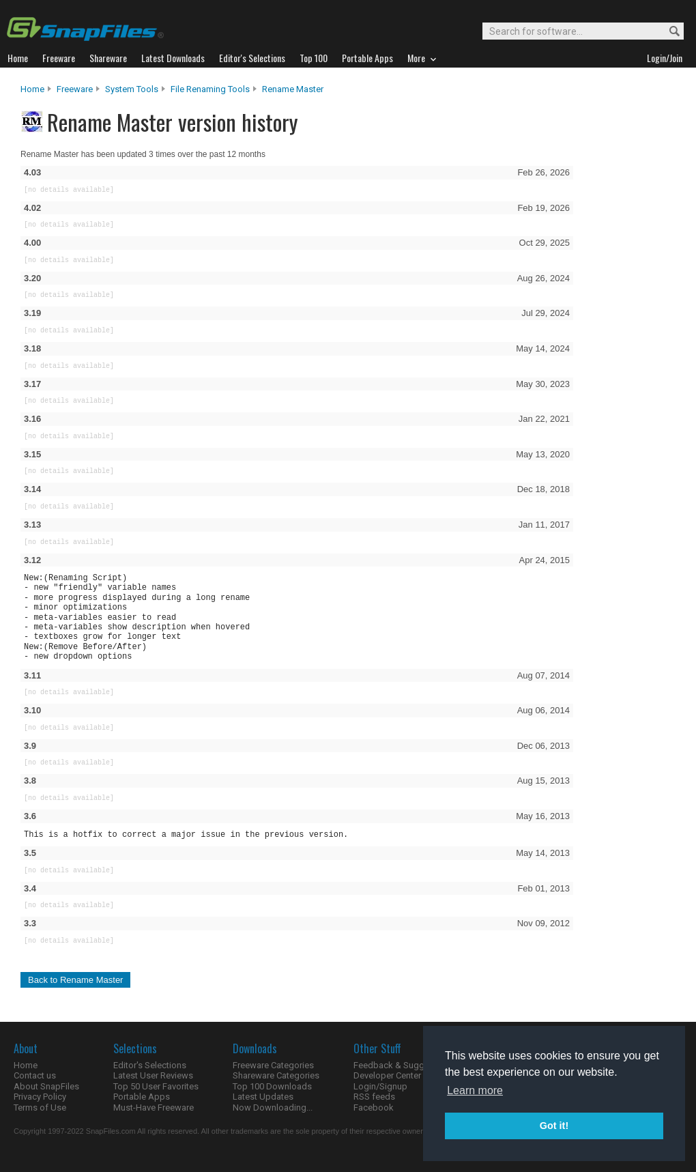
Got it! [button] (554, 1125)
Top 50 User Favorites (156, 1086)
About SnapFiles (46, 1086)
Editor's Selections (149, 1065)
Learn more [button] (475, 1090)
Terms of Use (40, 1107)
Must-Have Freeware (153, 1107)
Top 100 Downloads (272, 1086)
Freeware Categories (273, 1065)
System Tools (131, 89)
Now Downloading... (273, 1107)
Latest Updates (263, 1096)
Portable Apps (141, 1096)
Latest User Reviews (153, 1075)
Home (32, 89)
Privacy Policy (40, 1096)
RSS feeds (374, 1096)
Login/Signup (380, 1086)
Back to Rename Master (75, 980)
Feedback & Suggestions (403, 1065)
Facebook (373, 1107)
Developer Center (387, 1075)
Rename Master (292, 89)
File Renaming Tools (210, 89)
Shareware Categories (276, 1075)
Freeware (75, 89)
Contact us (35, 1075)
